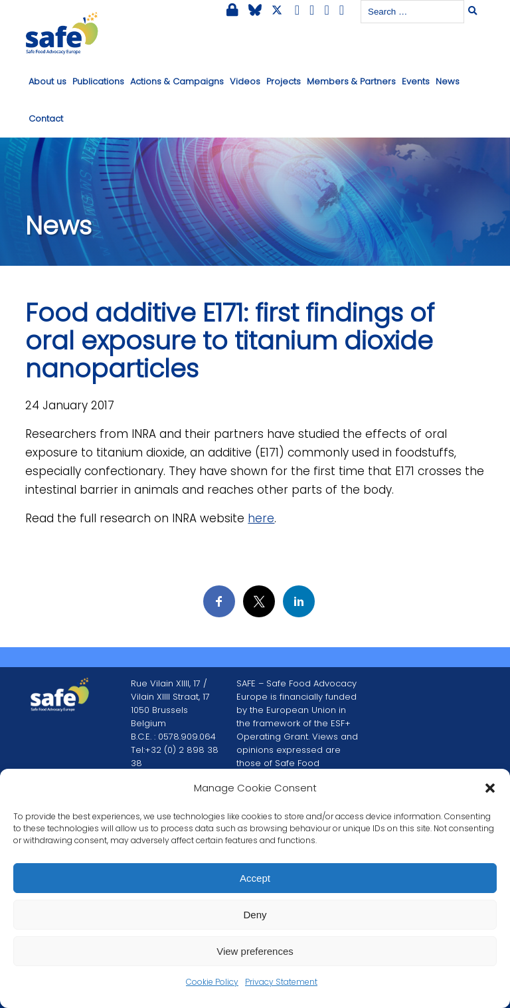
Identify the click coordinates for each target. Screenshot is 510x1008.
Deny (254, 914)
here (261, 518)
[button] (490, 788)
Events (416, 81)
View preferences (255, 951)
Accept (255, 878)
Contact (46, 118)
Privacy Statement (281, 981)
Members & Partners (351, 81)
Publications (98, 81)
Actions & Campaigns (177, 81)
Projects (283, 81)
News (448, 81)
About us (47, 81)
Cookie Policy (212, 981)
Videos (245, 81)
